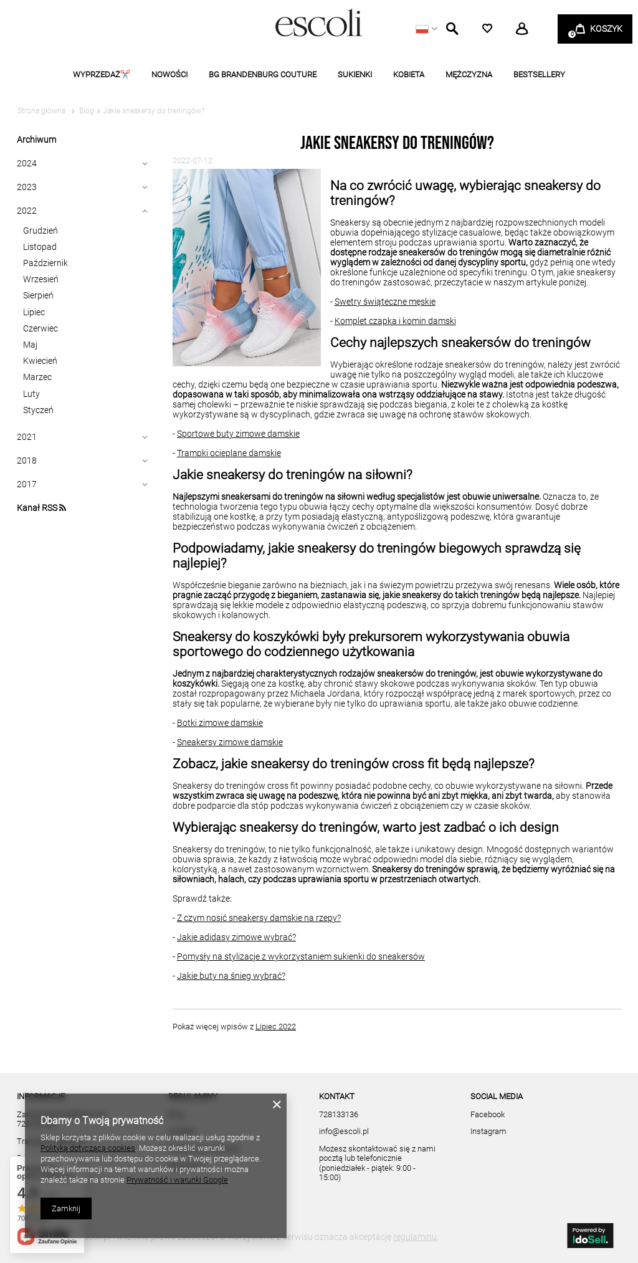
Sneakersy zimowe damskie (230, 742)
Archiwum (36, 140)
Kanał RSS (41, 508)
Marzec (37, 377)
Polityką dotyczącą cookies (87, 1148)
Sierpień (38, 295)
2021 (27, 437)
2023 (27, 187)
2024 (27, 163)
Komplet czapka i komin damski (395, 321)
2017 (27, 484)
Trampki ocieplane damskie (229, 453)
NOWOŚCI (169, 74)
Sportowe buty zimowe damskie (238, 434)
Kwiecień (40, 361)
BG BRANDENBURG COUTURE (263, 74)
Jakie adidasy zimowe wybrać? (236, 937)
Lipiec (34, 312)
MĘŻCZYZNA (468, 74)
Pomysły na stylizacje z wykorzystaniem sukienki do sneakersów (301, 956)
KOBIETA (408, 74)
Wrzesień (41, 279)
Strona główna (41, 111)
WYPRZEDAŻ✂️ (101, 74)
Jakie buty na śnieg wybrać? (231, 976)
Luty (31, 394)
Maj (30, 345)
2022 (27, 211)
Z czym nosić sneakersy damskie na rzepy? (259, 918)
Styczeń (38, 410)
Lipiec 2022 (275, 1026)
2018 (27, 460)
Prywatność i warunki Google (177, 1179)
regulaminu (415, 1237)
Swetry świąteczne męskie (385, 302)
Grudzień (40, 231)
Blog (85, 111)
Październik (45, 263)
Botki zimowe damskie (220, 723)
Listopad (40, 247)
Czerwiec (40, 328)
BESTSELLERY (539, 74)
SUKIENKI (355, 74)
